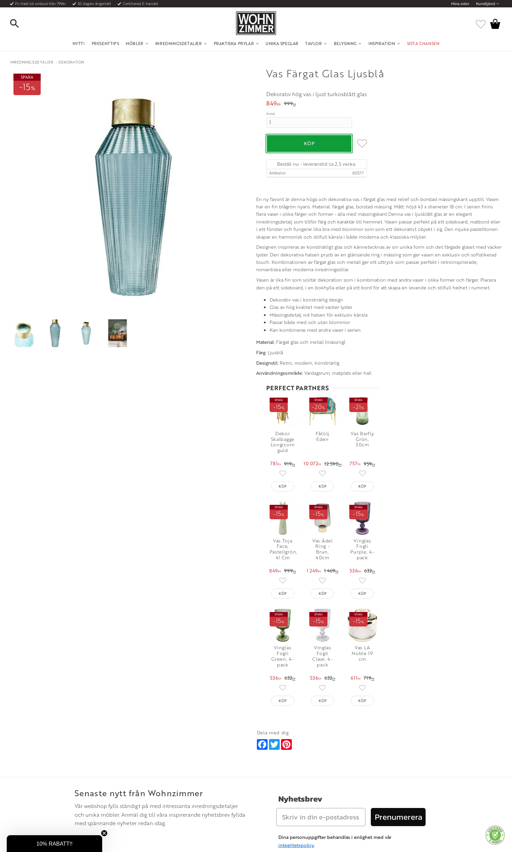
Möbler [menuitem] (135, 43)
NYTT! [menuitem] (79, 43)
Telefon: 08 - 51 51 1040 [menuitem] (277, 764)
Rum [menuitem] (164, 772)
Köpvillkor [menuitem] (74, 764)
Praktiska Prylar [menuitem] (234, 43)
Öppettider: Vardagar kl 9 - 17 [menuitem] (283, 756)
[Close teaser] (104, 833)
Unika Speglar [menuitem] (282, 43)
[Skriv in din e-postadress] (320, 677)
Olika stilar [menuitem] (170, 764)
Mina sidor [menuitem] (460, 3)
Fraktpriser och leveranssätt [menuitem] (90, 772)
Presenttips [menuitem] (105, 43)
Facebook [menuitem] (368, 764)
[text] (273, 104)
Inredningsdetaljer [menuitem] (178, 43)
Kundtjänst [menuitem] (485, 3)
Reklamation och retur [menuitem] (85, 788)
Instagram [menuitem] (368, 756)
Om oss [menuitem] (167, 756)
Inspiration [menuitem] (381, 43)
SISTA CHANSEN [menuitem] (423, 43)
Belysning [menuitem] (345, 43)
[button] (20, 24)
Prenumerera (398, 677)
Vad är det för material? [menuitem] (86, 780)
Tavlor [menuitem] (313, 43)
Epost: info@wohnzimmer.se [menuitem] (282, 772)
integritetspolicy (296, 705)
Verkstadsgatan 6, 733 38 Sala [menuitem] (282, 780)
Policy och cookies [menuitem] (82, 797)
